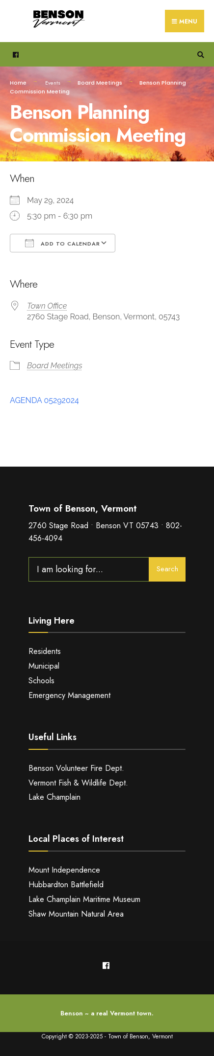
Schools (41, 680)
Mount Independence (64, 870)
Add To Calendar (62, 243)
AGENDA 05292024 (44, 400)
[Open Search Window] (199, 54)
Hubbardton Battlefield (66, 884)
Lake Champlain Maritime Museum (84, 899)
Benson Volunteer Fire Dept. (76, 768)
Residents (44, 651)
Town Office (47, 306)
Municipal (43, 666)
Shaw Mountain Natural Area (76, 914)
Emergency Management (69, 695)
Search (167, 568)
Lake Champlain (54, 797)
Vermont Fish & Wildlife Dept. (78, 782)
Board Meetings (100, 83)
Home (18, 83)
